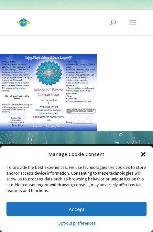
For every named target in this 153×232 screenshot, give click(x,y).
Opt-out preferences (77, 223)
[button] (143, 154)
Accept (77, 209)
